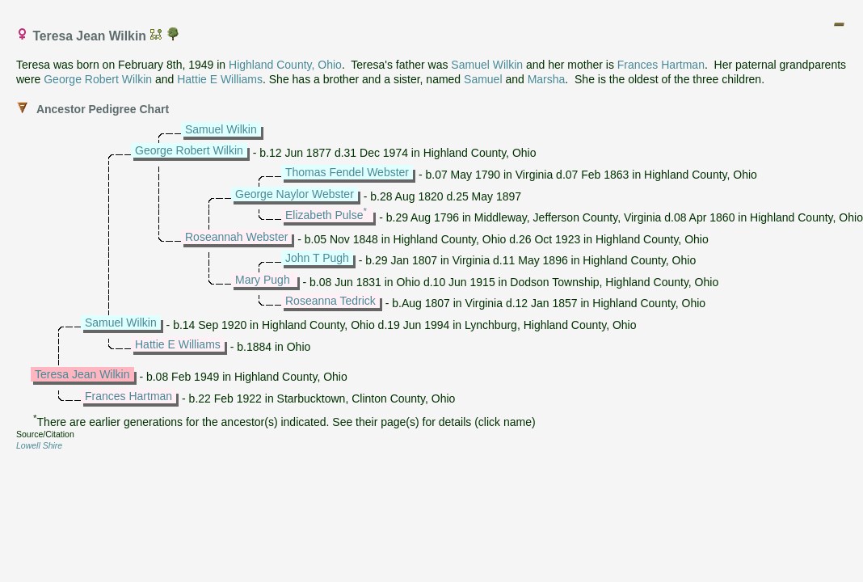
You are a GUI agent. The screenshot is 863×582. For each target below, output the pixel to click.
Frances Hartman (661, 64)
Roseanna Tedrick (330, 300)
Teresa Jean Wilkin (82, 374)
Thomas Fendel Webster (347, 172)
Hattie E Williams (220, 79)
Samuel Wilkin (487, 64)
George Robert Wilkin (98, 79)
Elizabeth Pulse (324, 215)
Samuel (483, 79)
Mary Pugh (262, 279)
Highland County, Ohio (285, 64)
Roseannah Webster (236, 236)
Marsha (547, 79)
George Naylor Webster (294, 194)
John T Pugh (317, 257)
